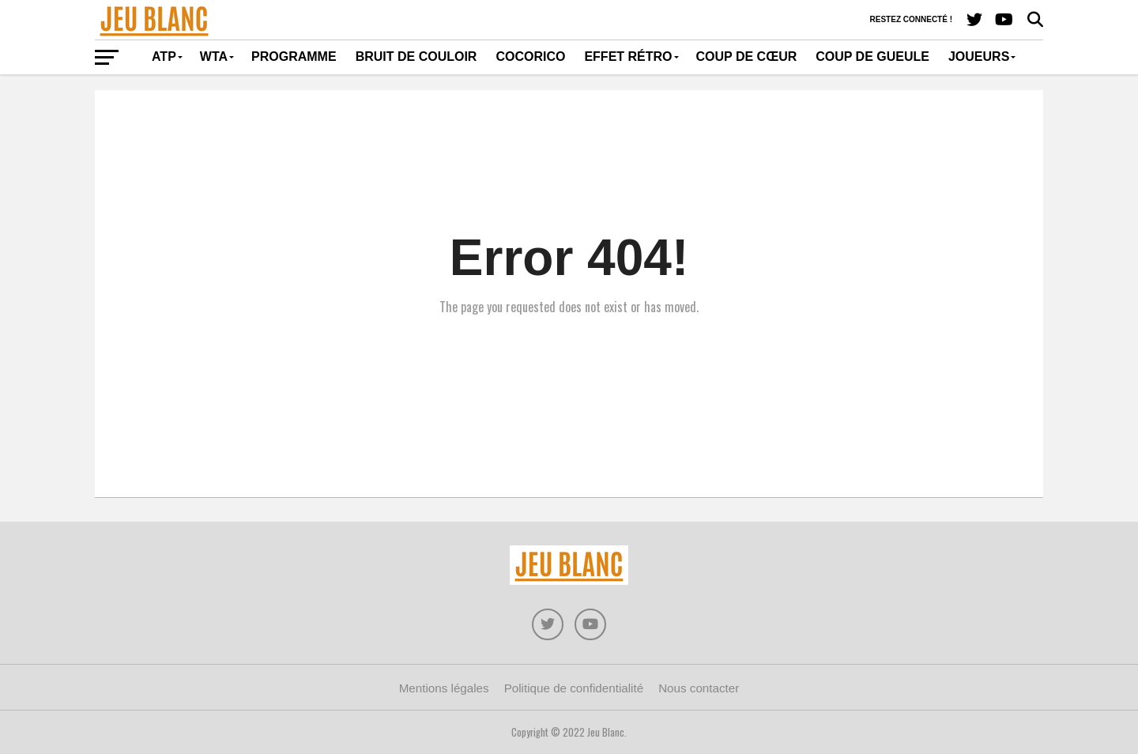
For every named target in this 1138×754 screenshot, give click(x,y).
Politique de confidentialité (573, 688)
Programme (294, 56)
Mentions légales (444, 688)
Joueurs (978, 56)
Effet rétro (628, 56)
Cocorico (530, 56)
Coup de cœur (746, 56)
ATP (164, 56)
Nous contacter (698, 688)
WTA (214, 56)
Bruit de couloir (416, 56)
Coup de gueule (872, 56)
